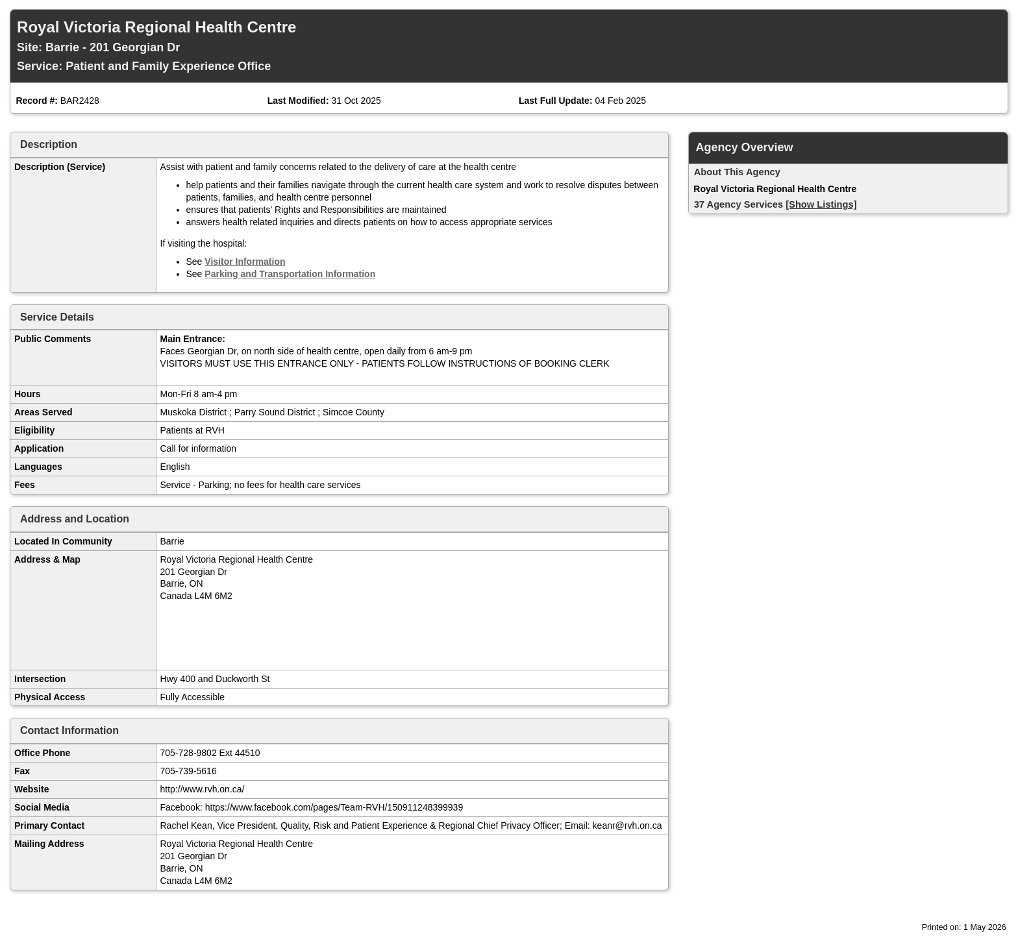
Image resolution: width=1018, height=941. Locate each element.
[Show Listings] (821, 204)
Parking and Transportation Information (290, 274)
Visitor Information (245, 261)
